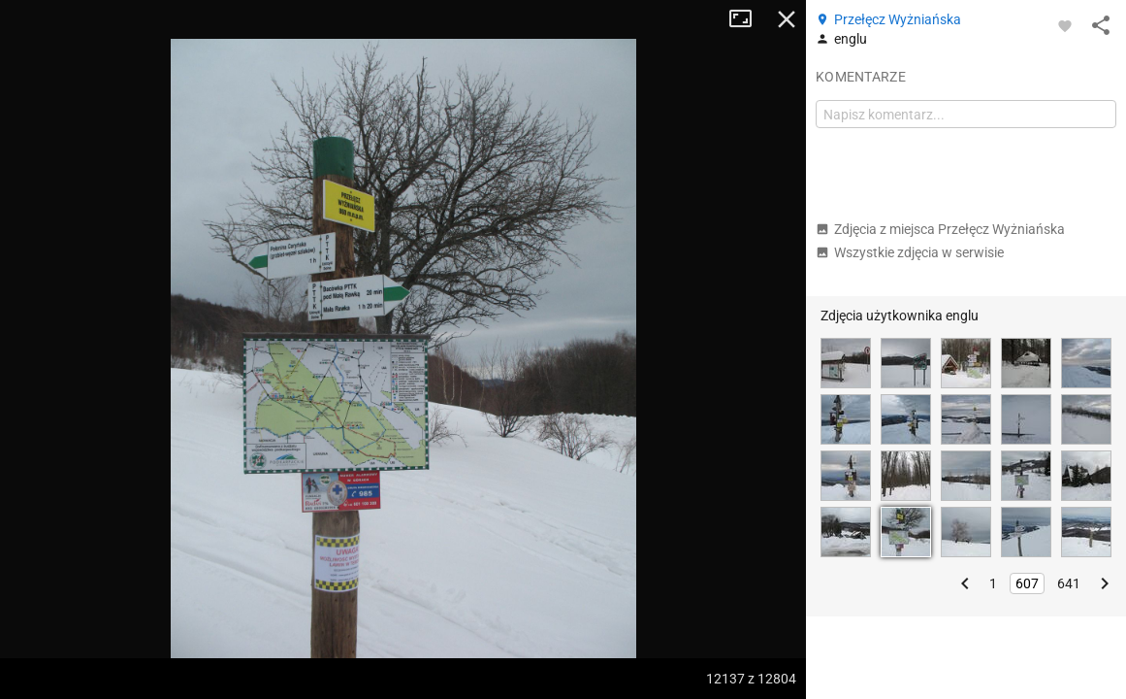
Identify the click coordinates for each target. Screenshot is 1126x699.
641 (1068, 583)
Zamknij (786, 19)
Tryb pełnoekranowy (747, 19)
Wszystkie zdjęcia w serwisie (910, 252)
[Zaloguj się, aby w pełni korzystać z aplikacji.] (1064, 25)
